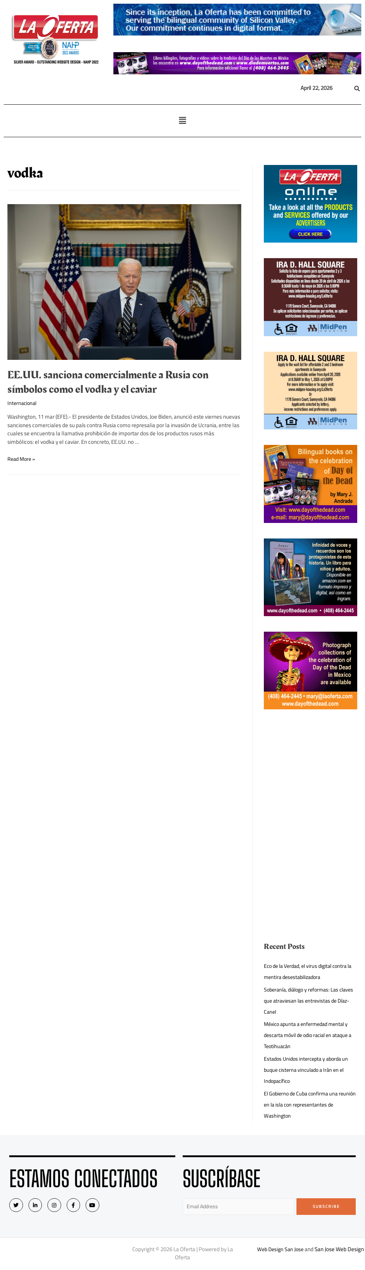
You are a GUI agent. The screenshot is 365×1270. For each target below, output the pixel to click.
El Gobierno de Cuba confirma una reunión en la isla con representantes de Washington (307, 1104)
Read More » (22, 458)
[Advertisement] (310, 771)
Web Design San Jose (288, 1249)
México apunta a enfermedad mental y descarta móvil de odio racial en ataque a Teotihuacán (310, 1035)
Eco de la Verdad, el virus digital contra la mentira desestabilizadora (309, 971)
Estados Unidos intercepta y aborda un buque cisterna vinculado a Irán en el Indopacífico (309, 1069)
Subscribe (326, 1206)
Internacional (23, 403)
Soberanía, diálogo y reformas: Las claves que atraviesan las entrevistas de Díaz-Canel (307, 1000)
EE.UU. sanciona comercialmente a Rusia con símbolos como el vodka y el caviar (108, 382)
